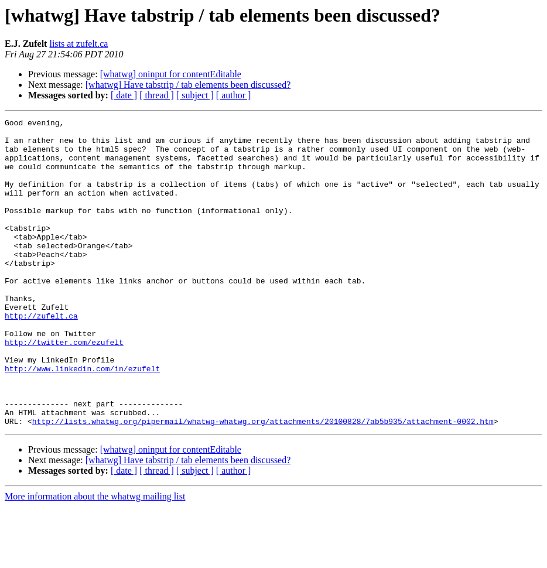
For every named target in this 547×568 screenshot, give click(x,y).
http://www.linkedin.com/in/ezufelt (82, 419)
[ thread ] (156, 95)
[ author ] (233, 95)
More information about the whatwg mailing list (95, 558)
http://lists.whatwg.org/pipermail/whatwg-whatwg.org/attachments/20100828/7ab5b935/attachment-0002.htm (263, 482)
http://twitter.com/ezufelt (64, 387)
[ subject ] (195, 95)
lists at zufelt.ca (78, 44)
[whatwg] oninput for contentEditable (170, 74)
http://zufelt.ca (41, 356)
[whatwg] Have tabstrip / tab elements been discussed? (188, 85)
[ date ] (124, 95)
